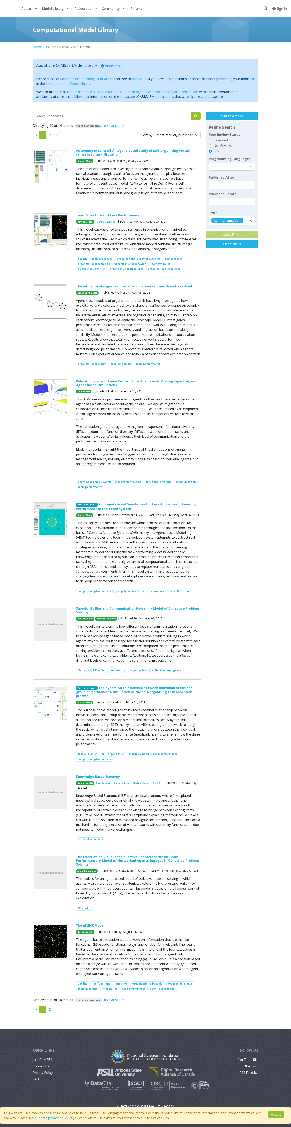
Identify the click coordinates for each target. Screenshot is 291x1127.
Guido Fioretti (85, 783)
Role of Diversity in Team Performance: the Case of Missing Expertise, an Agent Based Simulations (135, 383)
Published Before (222, 194)
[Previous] (56, 135)
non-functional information (110, 983)
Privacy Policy (43, 1072)
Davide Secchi (85, 221)
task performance (134, 988)
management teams (128, 482)
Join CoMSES (42, 1059)
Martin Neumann (105, 221)
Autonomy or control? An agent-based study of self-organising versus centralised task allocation (133, 152)
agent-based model (162, 988)
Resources (83, 8)
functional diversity (158, 482)
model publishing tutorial (88, 79)
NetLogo (83, 670)
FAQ (36, 1079)
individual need (139, 754)
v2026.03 (166, 1106)
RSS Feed (248, 1072)
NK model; (99, 670)
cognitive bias (139, 670)
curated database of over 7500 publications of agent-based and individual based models (132, 92)
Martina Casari (141, 783)
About (26, 8)
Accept (276, 1114)
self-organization (113, 754)
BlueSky (250, 1066)
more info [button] (110, 66)
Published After (221, 177)
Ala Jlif (156, 783)
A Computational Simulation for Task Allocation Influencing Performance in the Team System (136, 506)
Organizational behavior (130, 264)
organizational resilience (164, 269)
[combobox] (232, 167)
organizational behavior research (139, 259)
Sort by (146, 135)
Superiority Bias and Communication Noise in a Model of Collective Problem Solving (137, 610)
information (110, 988)
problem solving (121, 364)
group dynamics (125, 591)
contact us (139, 79)
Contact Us (41, 1066)
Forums (136, 8)
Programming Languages (229, 159)
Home (37, 47)
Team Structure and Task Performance (108, 215)
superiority (118, 670)
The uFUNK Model (90, 925)
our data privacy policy (51, 1118)
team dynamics (160, 264)
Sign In (279, 8)
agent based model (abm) (94, 482)
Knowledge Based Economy (98, 776)
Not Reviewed (224, 146)
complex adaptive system (94, 591)
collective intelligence (166, 670)
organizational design (92, 364)
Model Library (53, 8)
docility (83, 259)
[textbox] (232, 185)
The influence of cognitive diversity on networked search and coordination (136, 286)
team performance (148, 364)
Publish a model (232, 116)
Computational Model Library (68, 83)
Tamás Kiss (83, 391)
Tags (213, 212)
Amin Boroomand (106, 618)
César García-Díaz (87, 292)
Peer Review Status (224, 135)
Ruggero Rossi (121, 783)
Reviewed (221, 140)
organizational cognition (94, 264)
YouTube (247, 1059)
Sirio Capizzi (103, 783)
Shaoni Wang (84, 161)
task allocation (179, 591)
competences (173, 259)
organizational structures (126, 269)
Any (216, 151)
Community (111, 8)
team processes (102, 259)
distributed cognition (91, 269)
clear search (114, 125)
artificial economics (90, 839)
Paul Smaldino (85, 618)
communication (186, 482)
